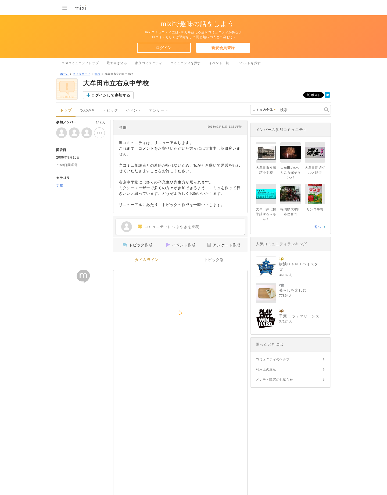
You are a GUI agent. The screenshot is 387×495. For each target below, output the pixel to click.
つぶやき (87, 110)
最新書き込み (117, 63)
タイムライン (147, 260)
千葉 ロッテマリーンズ (299, 316)
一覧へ (316, 227)
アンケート (159, 110)
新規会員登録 (223, 48)
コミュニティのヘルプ (273, 359)
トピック (110, 110)
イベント (133, 110)
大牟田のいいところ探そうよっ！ (290, 172)
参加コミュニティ (148, 63)
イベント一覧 (219, 63)
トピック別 (214, 260)
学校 (97, 73)
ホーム (64, 73)
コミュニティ (81, 73)
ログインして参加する (110, 95)
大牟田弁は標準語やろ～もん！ (266, 214)
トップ (66, 110)
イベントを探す (249, 63)
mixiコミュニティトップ (80, 63)
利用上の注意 (266, 369)
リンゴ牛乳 (315, 209)
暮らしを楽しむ (292, 290)
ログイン (163, 48)
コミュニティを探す (185, 63)
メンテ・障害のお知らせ (274, 380)
